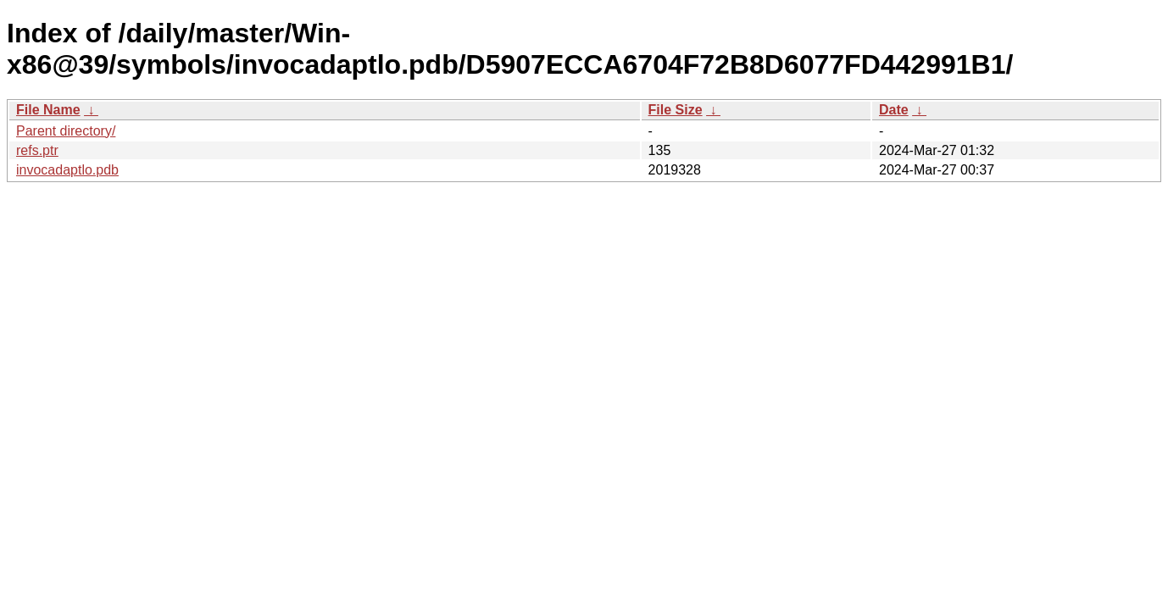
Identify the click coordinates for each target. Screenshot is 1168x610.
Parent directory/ (65, 131)
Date (894, 110)
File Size (675, 110)
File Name (48, 110)
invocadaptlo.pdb (67, 170)
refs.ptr (37, 150)
